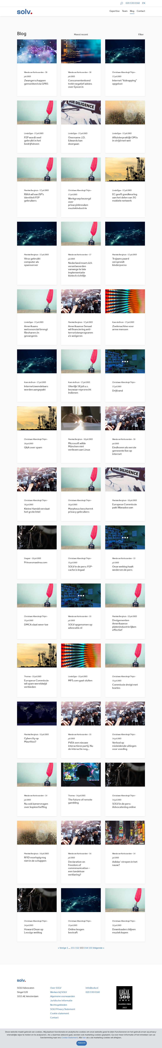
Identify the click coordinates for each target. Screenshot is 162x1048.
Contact (141, 11)
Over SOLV (55, 988)
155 (90, 948)
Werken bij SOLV (58, 992)
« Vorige (62, 948)
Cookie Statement (69, 1038)
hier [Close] (84, 1038)
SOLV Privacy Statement (62, 1009)
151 (73, 948)
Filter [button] (141, 35)
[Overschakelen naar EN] (143, 3)
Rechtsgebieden (58, 1005)
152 (77, 948)
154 (86, 948)
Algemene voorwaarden (62, 996)
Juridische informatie (61, 1001)
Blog (132, 11)
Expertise (115, 11)
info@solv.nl (92, 988)
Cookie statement (59, 1014)
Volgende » (98, 948)
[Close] (81, 1043)
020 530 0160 (133, 3)
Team (125, 11)
